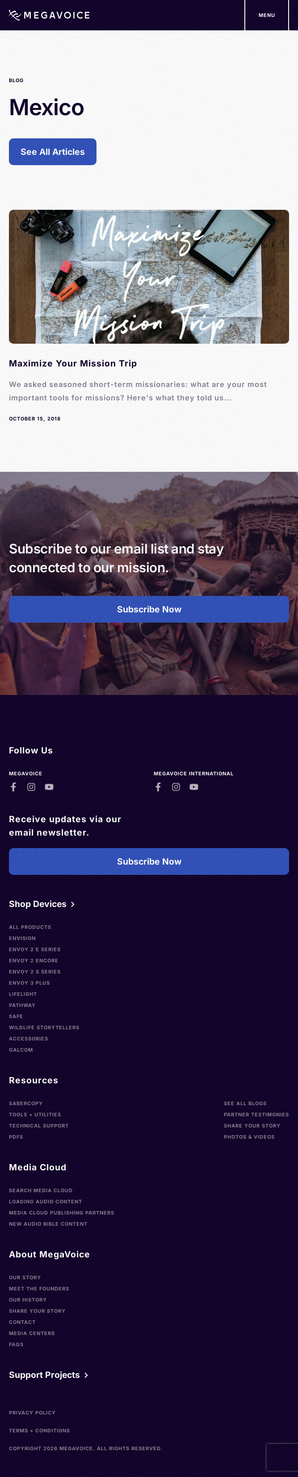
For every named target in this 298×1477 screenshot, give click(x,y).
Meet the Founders (39, 1289)
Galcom (21, 1050)
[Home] (49, 15)
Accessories (28, 1039)
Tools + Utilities (35, 1114)
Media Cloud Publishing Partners (61, 1213)
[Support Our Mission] (266, 15)
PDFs (16, 1137)
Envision (22, 938)
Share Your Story (252, 1126)
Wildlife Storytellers (44, 1027)
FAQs (16, 1344)
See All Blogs (245, 1103)
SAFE (16, 1016)
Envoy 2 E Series (35, 949)
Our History (28, 1300)
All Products (30, 927)
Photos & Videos (249, 1137)
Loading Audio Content (45, 1201)
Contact (22, 1322)
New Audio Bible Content (48, 1224)
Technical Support (39, 1126)
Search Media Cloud (41, 1190)
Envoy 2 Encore (34, 960)
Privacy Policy (32, 1413)
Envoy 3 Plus (29, 983)
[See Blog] (149, 316)
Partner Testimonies (256, 1114)
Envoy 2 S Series (35, 972)
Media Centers (32, 1333)
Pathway (22, 1005)
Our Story (25, 1277)
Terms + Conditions (39, 1430)
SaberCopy (26, 1103)
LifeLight (23, 994)
